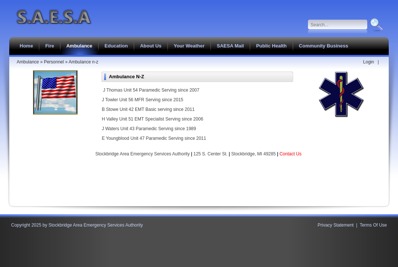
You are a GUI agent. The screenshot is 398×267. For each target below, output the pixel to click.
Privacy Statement (336, 225)
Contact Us (290, 153)
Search (376, 25)
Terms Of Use (373, 225)
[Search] (337, 25)
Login (368, 62)
